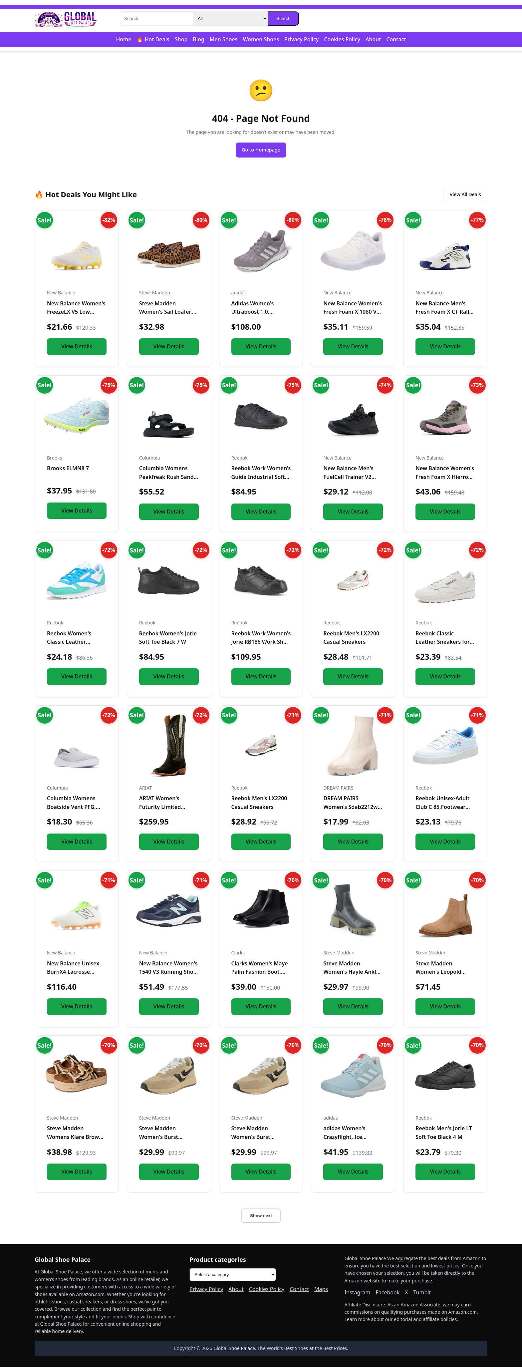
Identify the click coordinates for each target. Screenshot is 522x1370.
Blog (198, 39)
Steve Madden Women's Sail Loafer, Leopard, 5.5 (165, 315)
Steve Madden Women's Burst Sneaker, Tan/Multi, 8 (258, 1140)
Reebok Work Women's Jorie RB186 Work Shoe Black (261, 645)
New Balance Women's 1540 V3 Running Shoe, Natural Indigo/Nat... (168, 975)
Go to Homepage (261, 150)
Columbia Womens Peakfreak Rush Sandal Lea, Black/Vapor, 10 (168, 480)
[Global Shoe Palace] (66, 18)
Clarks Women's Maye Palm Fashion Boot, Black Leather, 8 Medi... (261, 975)
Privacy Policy (301, 39)
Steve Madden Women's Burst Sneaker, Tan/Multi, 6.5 (168, 1140)
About (373, 39)
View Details (76, 349)
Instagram (358, 1295)
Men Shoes (224, 39)
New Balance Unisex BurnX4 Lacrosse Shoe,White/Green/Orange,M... (86, 975)
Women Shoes (261, 39)
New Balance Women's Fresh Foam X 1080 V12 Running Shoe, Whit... (353, 315)
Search (283, 18)
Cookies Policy (342, 39)
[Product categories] (232, 1278)
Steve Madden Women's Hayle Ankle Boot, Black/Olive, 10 (351, 975)
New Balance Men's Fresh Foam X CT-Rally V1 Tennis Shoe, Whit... (444, 315)
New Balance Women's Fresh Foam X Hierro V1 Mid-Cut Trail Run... (444, 480)
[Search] (156, 18)
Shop (181, 39)
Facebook (387, 1295)
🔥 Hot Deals (152, 39)
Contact (396, 39)
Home (123, 39)
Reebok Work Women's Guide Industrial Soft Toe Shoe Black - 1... (261, 480)
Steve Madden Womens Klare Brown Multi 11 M (74, 1140)
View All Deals (461, 196)
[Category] (230, 18)
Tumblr (422, 1295)
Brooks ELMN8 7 (68, 471)
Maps (321, 1292)
